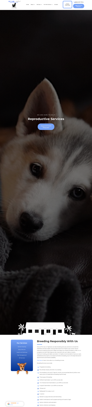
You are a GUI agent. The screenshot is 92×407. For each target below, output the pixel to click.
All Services (22, 358)
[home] (14, 5)
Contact (56, 4)
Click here (39, 360)
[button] (33, 4)
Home (27, 4)
